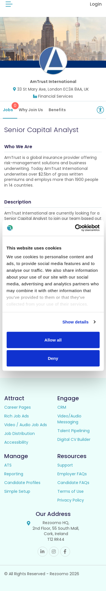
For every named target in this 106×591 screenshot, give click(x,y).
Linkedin (42, 552)
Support (65, 465)
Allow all (53, 339)
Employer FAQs (72, 474)
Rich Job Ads (16, 416)
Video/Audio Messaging (69, 419)
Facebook (65, 552)
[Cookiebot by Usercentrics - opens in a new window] (75, 228)
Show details (75, 321)
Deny (53, 358)
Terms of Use (70, 491)
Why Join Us (31, 110)
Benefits (57, 110)
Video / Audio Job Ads (25, 425)
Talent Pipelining (73, 431)
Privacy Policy (70, 500)
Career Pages (17, 407)
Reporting (13, 474)
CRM (61, 407)
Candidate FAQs (73, 482)
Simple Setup (17, 491)
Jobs (10, 107)
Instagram (54, 552)
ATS (8, 465)
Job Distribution (19, 433)
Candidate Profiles (22, 482)
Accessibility (16, 442)
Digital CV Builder (73, 439)
